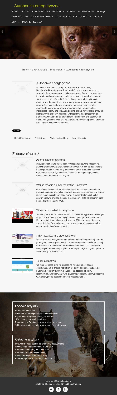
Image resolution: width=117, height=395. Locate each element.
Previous (2, 31)
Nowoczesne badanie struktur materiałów (34, 347)
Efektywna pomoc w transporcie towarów (33, 359)
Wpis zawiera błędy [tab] (59, 138)
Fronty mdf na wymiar (25, 310)
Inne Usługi (56, 70)
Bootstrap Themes (44, 384)
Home (25, 70)
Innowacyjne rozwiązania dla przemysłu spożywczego (39, 344)
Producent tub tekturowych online (30, 353)
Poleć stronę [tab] (40, 138)
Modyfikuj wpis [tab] (79, 138)
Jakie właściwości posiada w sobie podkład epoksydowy (40, 325)
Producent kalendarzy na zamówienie (32, 350)
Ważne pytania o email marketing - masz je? (61, 185)
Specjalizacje (39, 70)
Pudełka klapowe (46, 260)
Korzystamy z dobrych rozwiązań (30, 319)
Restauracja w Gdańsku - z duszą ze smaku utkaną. (38, 322)
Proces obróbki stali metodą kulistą (31, 356)
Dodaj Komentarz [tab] (22, 138)
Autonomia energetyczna (35, 5)
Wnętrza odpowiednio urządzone (55, 210)
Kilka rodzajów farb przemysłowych (56, 235)
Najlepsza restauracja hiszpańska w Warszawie (36, 313)
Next (114, 31)
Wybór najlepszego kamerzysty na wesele (34, 316)
